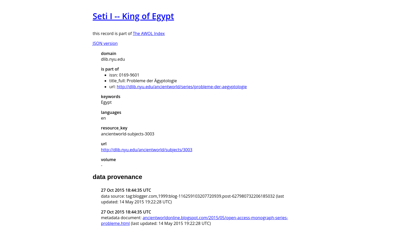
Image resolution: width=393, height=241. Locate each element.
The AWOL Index (149, 33)
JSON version (105, 43)
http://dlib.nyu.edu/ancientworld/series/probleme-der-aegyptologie (182, 86)
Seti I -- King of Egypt (133, 16)
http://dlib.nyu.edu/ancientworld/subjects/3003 (146, 150)
